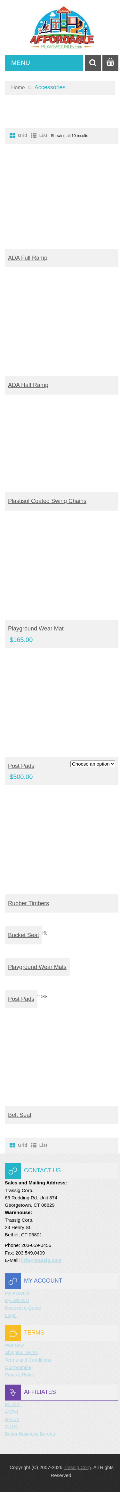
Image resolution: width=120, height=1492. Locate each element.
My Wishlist (17, 1300)
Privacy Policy (20, 1374)
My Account (17, 1293)
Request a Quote (23, 1308)
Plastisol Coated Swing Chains (47, 501)
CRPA (11, 1426)
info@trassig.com (41, 1260)
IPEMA (12, 1404)
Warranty (14, 1345)
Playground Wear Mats (37, 967)
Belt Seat (19, 1115)
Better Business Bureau (30, 1434)
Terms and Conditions (28, 1360)
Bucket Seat (23, 935)
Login (11, 1315)
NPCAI (12, 1419)
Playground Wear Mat (36, 628)
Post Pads (21, 766)
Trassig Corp (77, 1467)
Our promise (18, 1367)
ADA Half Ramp (28, 385)
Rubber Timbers (28, 903)
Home (18, 87)
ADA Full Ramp (27, 258)
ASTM (11, 1412)
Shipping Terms (21, 1352)
